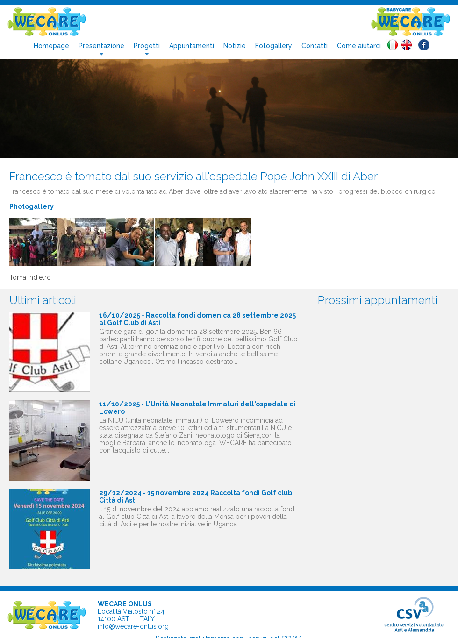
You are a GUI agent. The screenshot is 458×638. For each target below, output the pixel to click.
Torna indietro (30, 277)
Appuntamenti (191, 46)
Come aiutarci (359, 46)
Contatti (314, 46)
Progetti (147, 46)
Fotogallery (273, 46)
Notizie (234, 46)
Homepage (51, 46)
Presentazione (101, 46)
